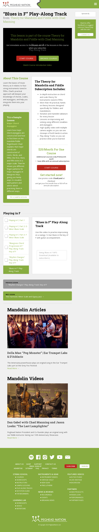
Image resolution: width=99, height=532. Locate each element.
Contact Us (85, 35)
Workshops (22, 480)
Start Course (26, 58)
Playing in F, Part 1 (17, 220)
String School (20, 474)
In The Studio (76, 477)
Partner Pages (77, 500)
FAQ (37, 468)
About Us (19, 464)
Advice (19, 506)
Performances (77, 497)
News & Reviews (45, 492)
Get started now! (51, 175)
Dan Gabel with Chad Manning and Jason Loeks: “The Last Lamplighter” (35, 424)
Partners (72, 489)
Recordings (47, 495)
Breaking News (48, 500)
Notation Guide (23, 491)
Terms (54, 468)
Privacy (45, 468)
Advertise (18, 468)
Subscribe (70, 466)
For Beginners (23, 494)
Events (45, 497)
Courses (20, 477)
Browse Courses (48, 58)
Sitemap (29, 468)
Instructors (22, 482)
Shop (28, 464)
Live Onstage (76, 480)
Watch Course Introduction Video (37, 65)
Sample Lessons (23, 485)
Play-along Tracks (24, 488)
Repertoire (21, 508)
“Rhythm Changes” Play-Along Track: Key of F (17, 260)
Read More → (13, 368)
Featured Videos (75, 474)
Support (38, 464)
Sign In (85, 466)
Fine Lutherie (47, 485)
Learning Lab (19, 500)
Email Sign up (35, 466)
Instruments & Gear (48, 474)
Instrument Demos (50, 477)
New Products (77, 492)
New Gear (46, 482)
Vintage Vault (48, 480)
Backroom (75, 482)
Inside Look (76, 495)
